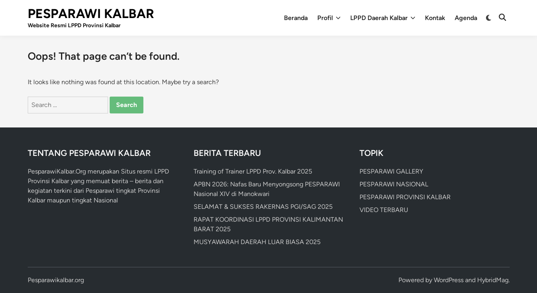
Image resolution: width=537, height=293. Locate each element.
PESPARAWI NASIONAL (393, 184)
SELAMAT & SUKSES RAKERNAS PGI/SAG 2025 (263, 206)
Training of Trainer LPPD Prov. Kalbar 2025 (253, 171)
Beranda (296, 18)
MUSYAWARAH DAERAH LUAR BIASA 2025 (257, 242)
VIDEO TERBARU (383, 210)
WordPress (448, 280)
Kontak (435, 18)
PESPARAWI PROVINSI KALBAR (405, 197)
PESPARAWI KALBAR (91, 13)
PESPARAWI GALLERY (391, 171)
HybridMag (492, 280)
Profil (329, 18)
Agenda (466, 18)
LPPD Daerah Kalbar (382, 18)
